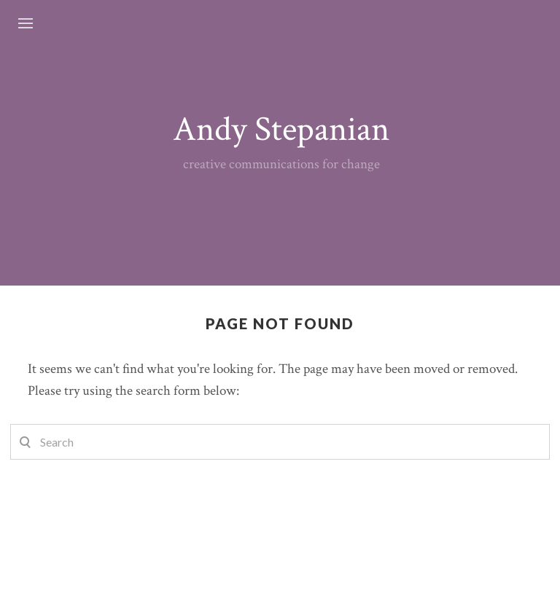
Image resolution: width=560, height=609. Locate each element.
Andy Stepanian (281, 129)
